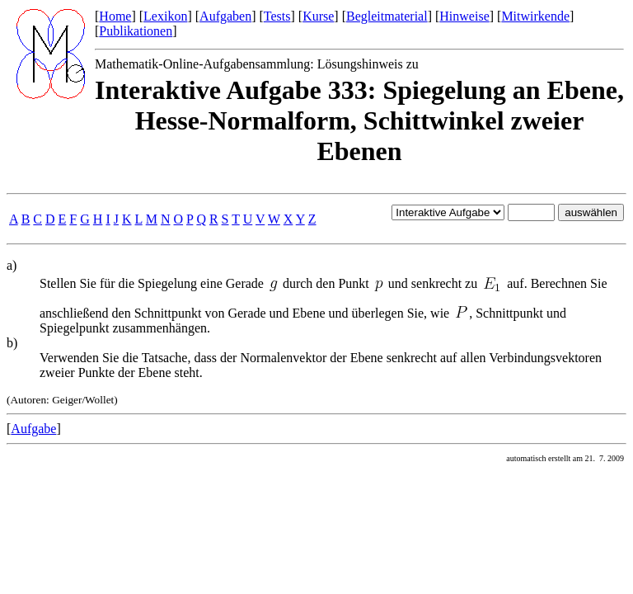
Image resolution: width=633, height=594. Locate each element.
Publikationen (135, 31)
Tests (277, 16)
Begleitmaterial (387, 16)
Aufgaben (225, 16)
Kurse (318, 16)
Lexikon (165, 16)
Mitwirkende (535, 16)
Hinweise (464, 16)
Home (115, 16)
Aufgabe (33, 429)
